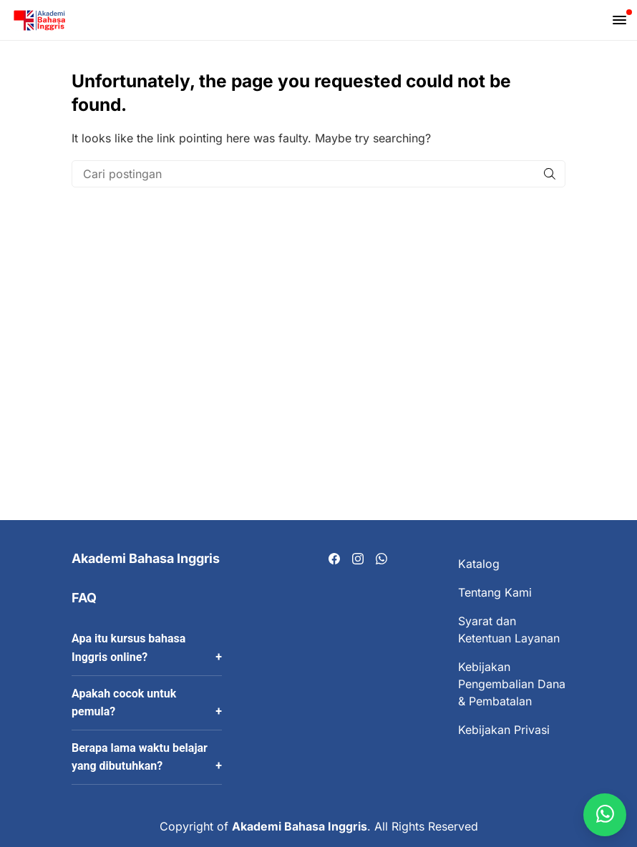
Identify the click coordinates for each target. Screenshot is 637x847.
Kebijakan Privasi (504, 730)
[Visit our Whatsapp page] (381, 559)
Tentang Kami (495, 592)
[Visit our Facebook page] (334, 559)
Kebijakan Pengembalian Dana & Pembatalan (511, 684)
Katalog (479, 564)
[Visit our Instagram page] (358, 559)
